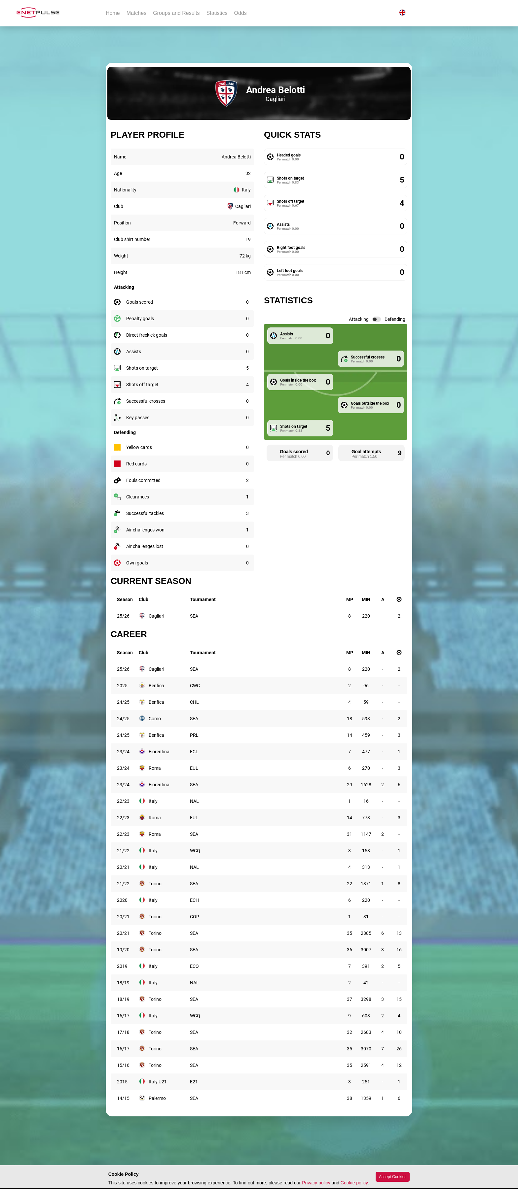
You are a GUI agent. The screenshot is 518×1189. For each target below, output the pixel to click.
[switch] (376, 319)
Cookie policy (354, 1182)
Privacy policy (316, 1182)
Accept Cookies (392, 1176)
